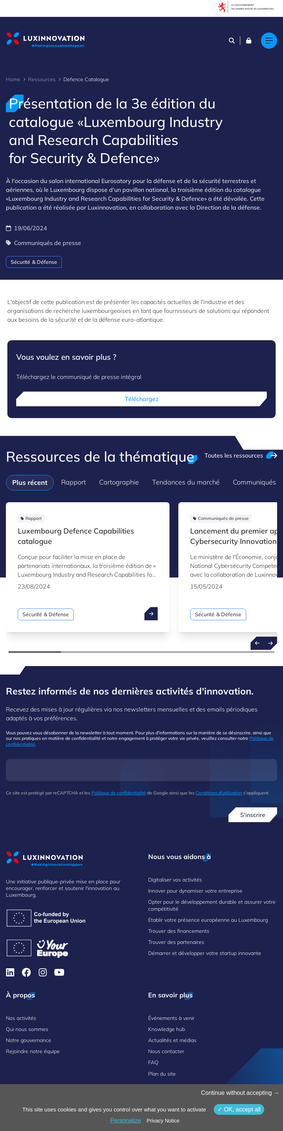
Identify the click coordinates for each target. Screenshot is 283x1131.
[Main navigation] (269, 40)
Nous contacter (166, 1051)
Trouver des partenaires (176, 942)
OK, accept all (239, 1109)
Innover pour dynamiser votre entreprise (195, 890)
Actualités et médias (172, 1040)
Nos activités (21, 1018)
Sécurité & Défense (34, 262)
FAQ (153, 1062)
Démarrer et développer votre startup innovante (204, 953)
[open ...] (151, 613)
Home (13, 79)
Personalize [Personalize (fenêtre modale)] (125, 1120)
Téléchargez (141, 399)
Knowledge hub (166, 1029)
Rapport (73, 482)
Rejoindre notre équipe (33, 1051)
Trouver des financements (178, 931)
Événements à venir (171, 1018)
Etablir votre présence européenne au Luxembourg (208, 920)
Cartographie (119, 482)
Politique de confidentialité (118, 793)
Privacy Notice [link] (163, 1121)
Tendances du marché (186, 482)
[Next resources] (270, 643)
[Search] (231, 40)
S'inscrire (252, 814)
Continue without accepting (240, 1093)
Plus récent (30, 482)
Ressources (42, 79)
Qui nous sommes (27, 1029)
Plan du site (162, 1073)
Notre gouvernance (28, 1040)
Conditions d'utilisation (219, 793)
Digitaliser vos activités (175, 879)
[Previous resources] (257, 643)
